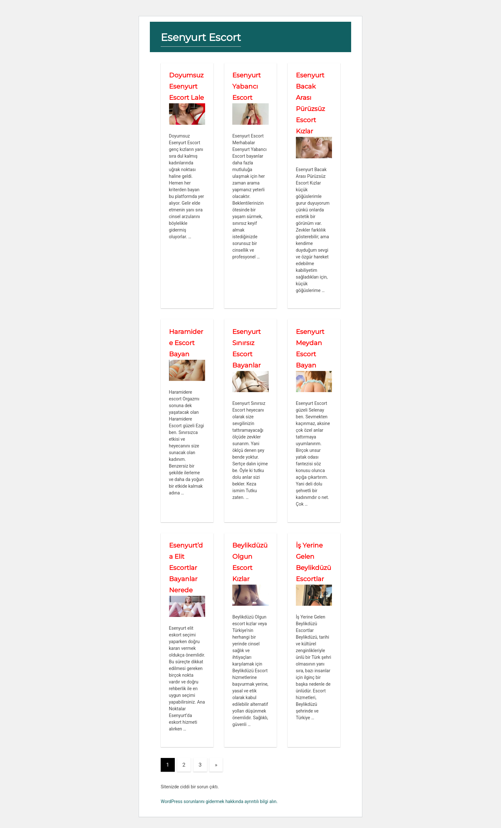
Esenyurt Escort (201, 37)
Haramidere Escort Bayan (186, 343)
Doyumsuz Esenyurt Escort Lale (186, 86)
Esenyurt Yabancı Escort (246, 86)
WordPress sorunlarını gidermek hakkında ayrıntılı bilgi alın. (219, 801)
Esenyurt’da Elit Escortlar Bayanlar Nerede (186, 567)
